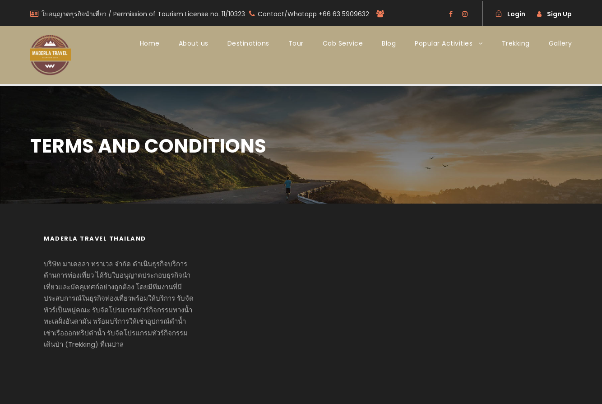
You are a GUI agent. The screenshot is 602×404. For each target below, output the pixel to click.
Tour (296, 43)
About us (193, 43)
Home (150, 43)
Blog (389, 43)
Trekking (516, 43)
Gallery (560, 43)
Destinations (248, 43)
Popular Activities (443, 43)
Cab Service (343, 43)
